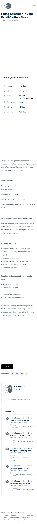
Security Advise (14, 517)
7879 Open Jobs (18, 389)
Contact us (27, 520)
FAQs (22, 515)
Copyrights (17, 520)
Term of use (7, 520)
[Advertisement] (18, 49)
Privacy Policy (26, 517)
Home (6, 515)
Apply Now (7, 367)
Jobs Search (14, 515)
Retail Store (23, 86)
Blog (5, 517)
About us (30, 515)
